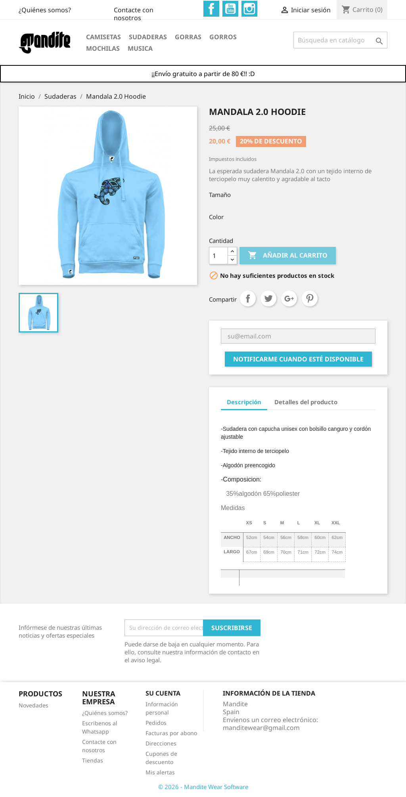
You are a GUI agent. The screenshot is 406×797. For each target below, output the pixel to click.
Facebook (211, 9)
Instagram (249, 9)
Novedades (33, 705)
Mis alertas (160, 772)
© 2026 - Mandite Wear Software (203, 787)
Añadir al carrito (287, 255)
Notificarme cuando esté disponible (298, 359)
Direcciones (161, 743)
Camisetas (103, 36)
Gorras (188, 36)
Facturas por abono (171, 733)
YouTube (230, 9)
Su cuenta (163, 693)
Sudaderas (148, 36)
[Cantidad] (218, 255)
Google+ (289, 298)
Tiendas (92, 760)
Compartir (248, 298)
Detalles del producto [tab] (305, 402)
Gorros (223, 36)
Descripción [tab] (244, 402)
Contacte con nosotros (53, 10)
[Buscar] (340, 40)
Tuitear (268, 298)
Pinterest (310, 298)
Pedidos (156, 722)
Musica (140, 48)
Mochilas (103, 48)
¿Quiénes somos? (147, 10)
